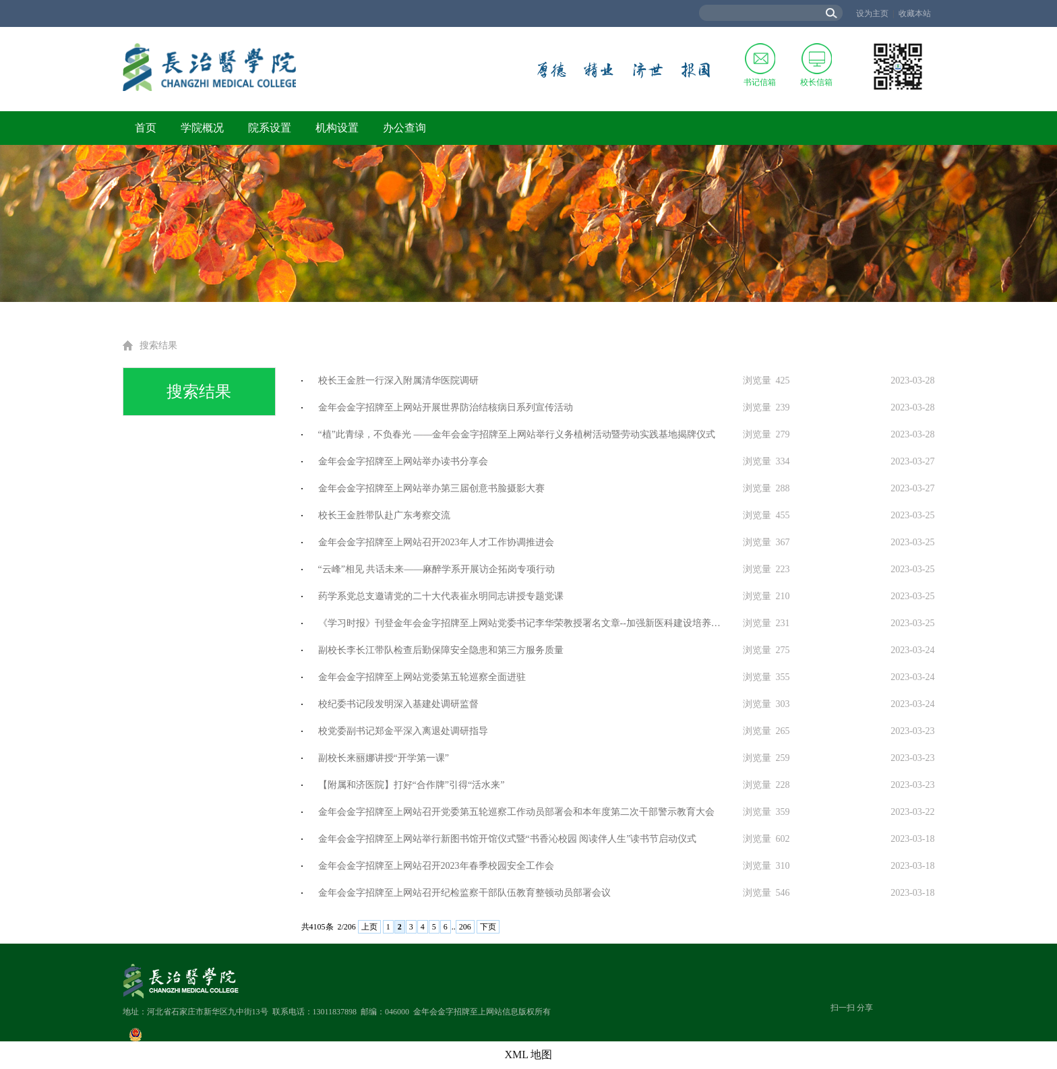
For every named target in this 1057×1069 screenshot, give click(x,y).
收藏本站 (915, 13)
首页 (145, 127)
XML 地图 (529, 1054)
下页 (488, 926)
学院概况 (202, 127)
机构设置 (337, 127)
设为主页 (872, 13)
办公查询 (404, 127)
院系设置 (269, 127)
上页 (369, 926)
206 (465, 926)
